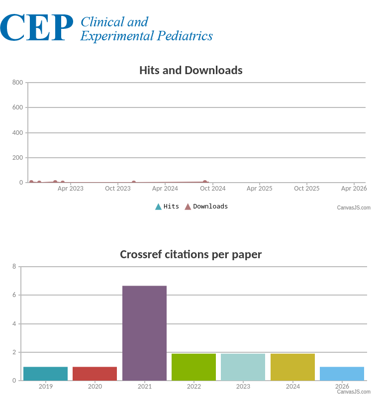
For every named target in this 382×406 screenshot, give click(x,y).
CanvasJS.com (354, 207)
